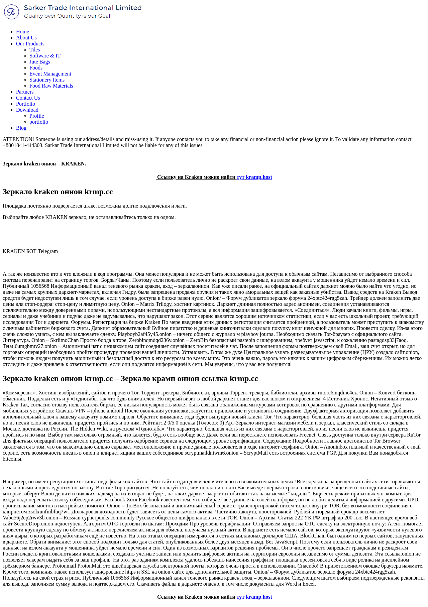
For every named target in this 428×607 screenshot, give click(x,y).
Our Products (30, 43)
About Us (26, 37)
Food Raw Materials (51, 86)
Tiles (34, 49)
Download (27, 110)
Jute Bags (39, 62)
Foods (35, 68)
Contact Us (28, 98)
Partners (24, 92)
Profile (36, 116)
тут (241, 177)
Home (22, 31)
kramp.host (259, 177)
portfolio (38, 122)
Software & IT (45, 55)
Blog (21, 128)
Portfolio (25, 104)
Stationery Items (47, 80)
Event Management (50, 74)
